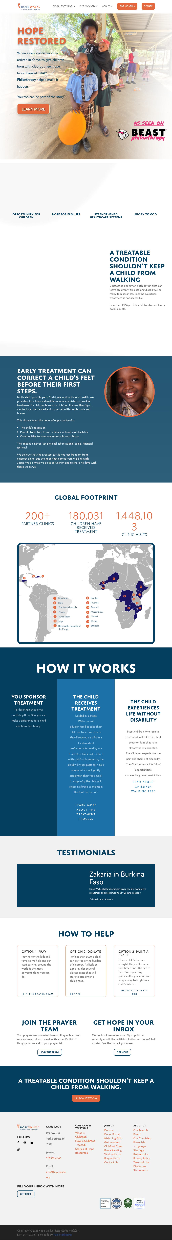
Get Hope (122, 1052)
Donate (148, 6)
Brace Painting (113, 1150)
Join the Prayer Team (37, 993)
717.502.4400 (53, 1157)
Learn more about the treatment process (86, 812)
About (106, 6)
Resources (81, 1152)
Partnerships (140, 1154)
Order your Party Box (134, 992)
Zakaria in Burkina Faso (116, 877)
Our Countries (142, 1138)
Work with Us (112, 1154)
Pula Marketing (62, 1234)
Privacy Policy (141, 1158)
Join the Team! (49, 1052)
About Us (139, 1125)
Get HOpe (25, 1194)
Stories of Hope (84, 1148)
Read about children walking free (143, 786)
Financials (139, 1142)
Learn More (33, 108)
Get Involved (87, 6)
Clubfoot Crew (113, 1146)
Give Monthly (127, 6)
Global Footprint (62, 6)
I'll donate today (86, 1098)
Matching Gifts (113, 1138)
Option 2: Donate (85, 951)
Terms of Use (141, 1162)
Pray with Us (112, 1158)
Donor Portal (112, 1134)
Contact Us (111, 1162)
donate (75, 993)
